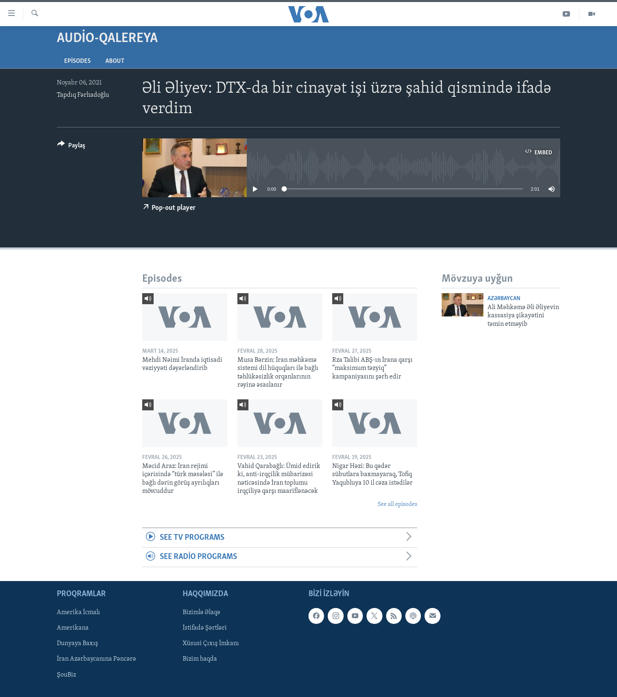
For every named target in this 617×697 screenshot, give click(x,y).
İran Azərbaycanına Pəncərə (96, 659)
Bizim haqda (200, 659)
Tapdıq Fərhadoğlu (83, 95)
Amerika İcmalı (78, 612)
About (114, 61)
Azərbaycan (503, 299)
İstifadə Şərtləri (205, 628)
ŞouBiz (66, 674)
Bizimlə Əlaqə (201, 612)
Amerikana (73, 628)
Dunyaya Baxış (77, 643)
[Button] (71, 146)
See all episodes (397, 504)
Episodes (77, 61)
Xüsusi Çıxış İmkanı (211, 643)
